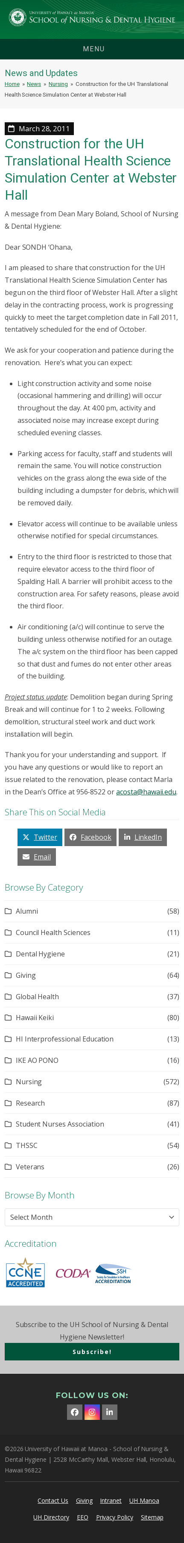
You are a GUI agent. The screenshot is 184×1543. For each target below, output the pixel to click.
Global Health (37, 996)
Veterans (30, 1166)
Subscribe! (92, 1352)
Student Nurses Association (60, 1124)
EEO (82, 1517)
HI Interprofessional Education (65, 1039)
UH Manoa (144, 1500)
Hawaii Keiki (35, 1017)
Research (30, 1103)
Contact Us (53, 1500)
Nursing (29, 1081)
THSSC (27, 1145)
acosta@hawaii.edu (146, 792)
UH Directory (51, 1517)
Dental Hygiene (40, 954)
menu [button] (94, 49)
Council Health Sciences (53, 932)
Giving (26, 975)
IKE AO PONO (37, 1060)
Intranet (111, 1500)
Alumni (27, 911)
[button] (40, 837)
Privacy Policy (114, 1517)
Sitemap (152, 1517)
